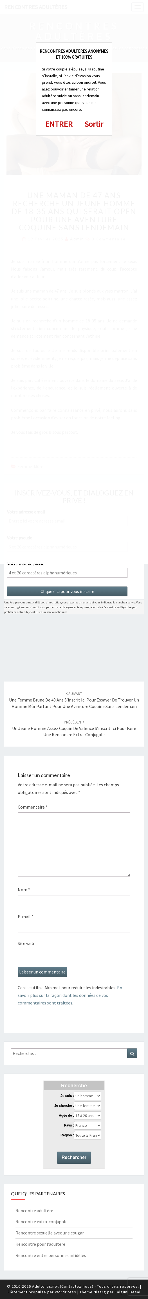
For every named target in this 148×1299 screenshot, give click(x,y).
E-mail (25, 916)
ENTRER (59, 124)
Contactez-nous (76, 1286)
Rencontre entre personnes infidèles (50, 1255)
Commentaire (33, 807)
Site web (26, 943)
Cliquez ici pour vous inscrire (67, 591)
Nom (24, 889)
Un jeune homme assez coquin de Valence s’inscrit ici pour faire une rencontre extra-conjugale (74, 729)
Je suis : (67, 1096)
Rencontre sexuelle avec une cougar (49, 1233)
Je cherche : (64, 1106)
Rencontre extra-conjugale (41, 1221)
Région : (67, 1135)
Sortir (93, 124)
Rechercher (74, 1157)
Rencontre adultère (34, 1210)
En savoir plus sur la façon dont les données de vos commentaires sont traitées (70, 995)
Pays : (69, 1125)
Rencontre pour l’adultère (40, 1244)
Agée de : (66, 1115)
